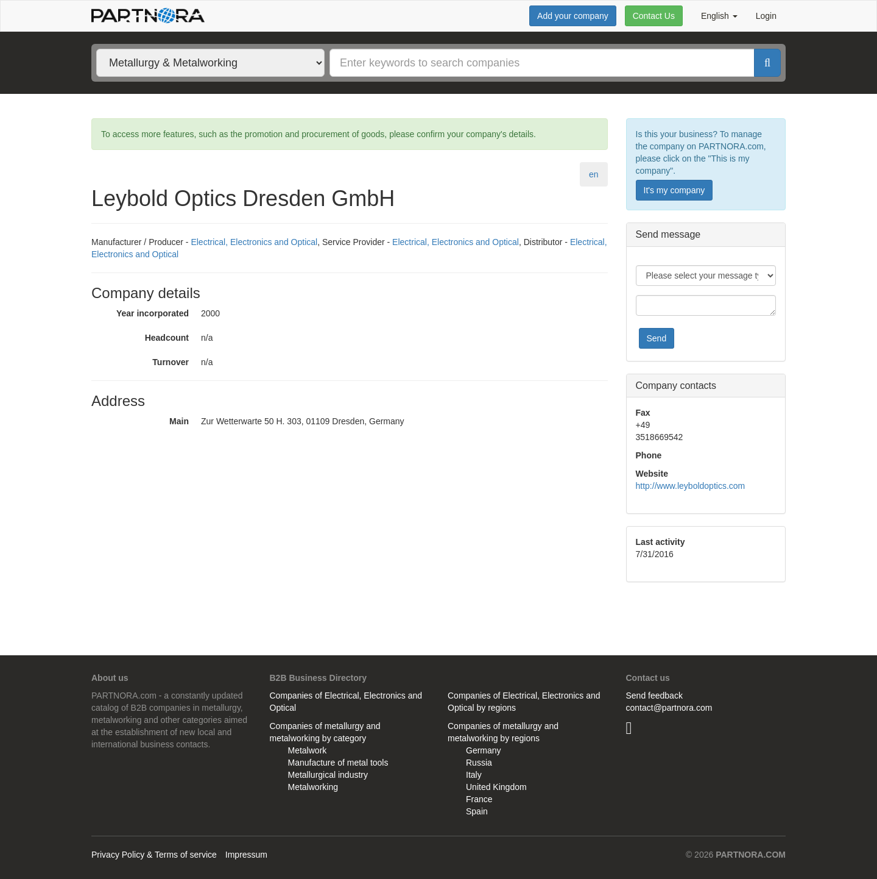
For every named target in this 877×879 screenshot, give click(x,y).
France (479, 799)
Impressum (246, 854)
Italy (474, 775)
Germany (483, 750)
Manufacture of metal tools (338, 762)
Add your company (572, 16)
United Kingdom (496, 787)
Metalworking (313, 787)
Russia (479, 762)
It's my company (674, 190)
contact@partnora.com (669, 708)
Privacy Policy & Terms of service (154, 854)
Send (657, 338)
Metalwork (307, 750)
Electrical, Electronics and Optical (254, 242)
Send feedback (654, 695)
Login (766, 16)
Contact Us (654, 16)
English (719, 16)
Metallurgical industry (328, 775)
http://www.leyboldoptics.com (690, 486)
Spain (477, 811)
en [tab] (594, 174)
